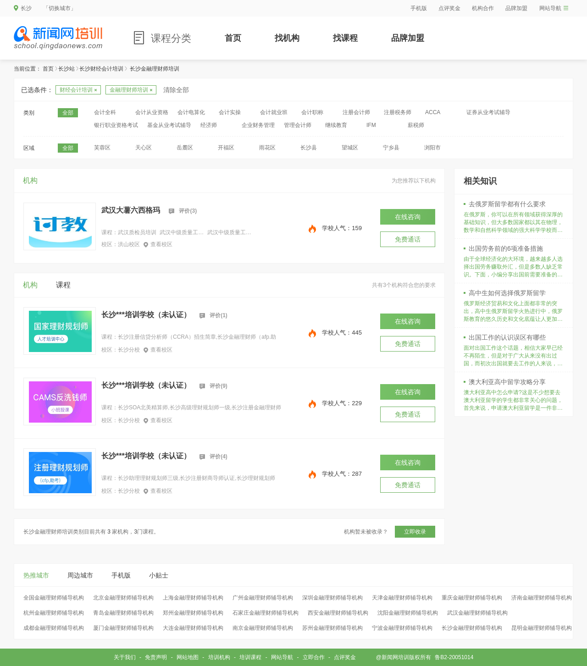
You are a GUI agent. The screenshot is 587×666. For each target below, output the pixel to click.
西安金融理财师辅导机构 (338, 613)
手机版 (418, 8)
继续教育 (336, 125)
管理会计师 (297, 125)
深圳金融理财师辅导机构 (332, 597)
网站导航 (553, 8)
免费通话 (408, 239)
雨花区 (267, 147)
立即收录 (415, 531)
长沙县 (308, 147)
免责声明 (156, 657)
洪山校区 (129, 244)
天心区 (143, 147)
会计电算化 (191, 112)
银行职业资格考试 (116, 125)
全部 (67, 113)
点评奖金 (449, 8)
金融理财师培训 (131, 90)
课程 (63, 285)
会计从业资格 (151, 112)
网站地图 (188, 657)
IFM (371, 125)
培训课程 (250, 657)
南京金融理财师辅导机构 (263, 628)
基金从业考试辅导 (169, 125)
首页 (233, 38)
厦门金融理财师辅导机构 (123, 628)
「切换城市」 (59, 8)
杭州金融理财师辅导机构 (53, 613)
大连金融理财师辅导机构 (193, 628)
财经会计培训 (78, 90)
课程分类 (171, 38)
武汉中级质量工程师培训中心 (229, 232)
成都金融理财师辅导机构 (53, 628)
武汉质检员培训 (137, 232)
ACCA (432, 112)
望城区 (350, 147)
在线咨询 (408, 216)
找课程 (345, 38)
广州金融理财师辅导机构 (263, 597)
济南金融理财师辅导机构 (541, 597)
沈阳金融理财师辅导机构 (407, 613)
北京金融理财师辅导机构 (123, 597)
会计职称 (312, 112)
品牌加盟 (516, 8)
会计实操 (230, 112)
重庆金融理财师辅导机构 (472, 597)
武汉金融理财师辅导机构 (477, 613)
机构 (30, 180)
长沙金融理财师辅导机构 (472, 628)
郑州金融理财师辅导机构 (193, 613)
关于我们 (125, 657)
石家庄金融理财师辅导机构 (266, 613)
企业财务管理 (258, 125)
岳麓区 (185, 147)
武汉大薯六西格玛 (130, 210)
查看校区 (158, 244)
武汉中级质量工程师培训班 (182, 232)
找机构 (287, 38)
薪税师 (416, 125)
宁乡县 (391, 147)
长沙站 (66, 69)
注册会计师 (356, 112)
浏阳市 (432, 147)
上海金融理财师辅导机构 (193, 597)
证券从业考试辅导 (488, 112)
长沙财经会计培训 (101, 69)
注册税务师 (397, 112)
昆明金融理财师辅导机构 (541, 628)
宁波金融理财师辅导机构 (402, 628)
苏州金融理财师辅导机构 (332, 628)
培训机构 (219, 657)
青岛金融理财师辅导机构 (123, 613)
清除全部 (176, 90)
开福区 (226, 147)
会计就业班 (274, 112)
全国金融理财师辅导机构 (53, 597)
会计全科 (105, 112)
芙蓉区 (102, 147)
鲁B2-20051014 (454, 657)
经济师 (208, 125)
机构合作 (483, 8)
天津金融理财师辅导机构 (402, 597)
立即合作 (314, 657)
